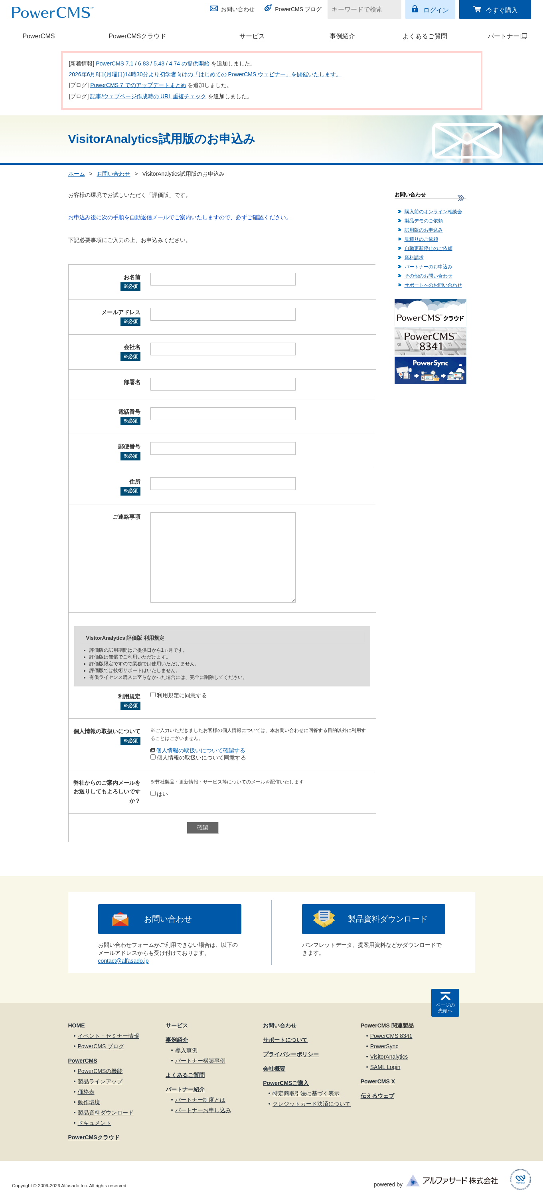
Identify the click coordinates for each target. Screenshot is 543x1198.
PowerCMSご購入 (286, 1083)
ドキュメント (94, 1123)
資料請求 (414, 257)
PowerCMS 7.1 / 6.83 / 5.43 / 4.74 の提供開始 (152, 63)
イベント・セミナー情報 (108, 1036)
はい (159, 794)
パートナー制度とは (200, 1100)
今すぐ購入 (502, 10)
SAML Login (385, 1067)
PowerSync (384, 1046)
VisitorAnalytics (389, 1056)
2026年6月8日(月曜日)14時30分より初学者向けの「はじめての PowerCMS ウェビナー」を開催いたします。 (205, 74)
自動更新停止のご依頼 (428, 248)
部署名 (132, 382)
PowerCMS (39, 36)
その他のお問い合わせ (428, 276)
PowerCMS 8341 (391, 1036)
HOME (76, 1025)
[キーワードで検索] (359, 9)
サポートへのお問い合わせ (433, 285)
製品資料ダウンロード (388, 918)
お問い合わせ (238, 9)
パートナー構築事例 (200, 1060)
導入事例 (186, 1050)
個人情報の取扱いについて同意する (198, 757)
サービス (252, 36)
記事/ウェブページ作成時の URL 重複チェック (148, 96)
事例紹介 (342, 36)
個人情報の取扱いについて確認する (200, 750)
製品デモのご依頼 (424, 221)
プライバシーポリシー (291, 1054)
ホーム (76, 174)
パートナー (499, 36)
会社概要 (274, 1068)
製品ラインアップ (100, 1081)
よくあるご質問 (425, 36)
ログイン (436, 10)
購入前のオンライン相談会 (433, 211)
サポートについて (285, 1040)
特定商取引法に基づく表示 (306, 1093)
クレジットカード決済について (311, 1104)
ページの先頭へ (445, 1008)
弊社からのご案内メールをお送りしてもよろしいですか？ (106, 791)
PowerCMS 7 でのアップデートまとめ (138, 85)
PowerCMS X (378, 1081)
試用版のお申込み (424, 230)
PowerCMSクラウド (137, 36)
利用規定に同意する (178, 695)
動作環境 (89, 1102)
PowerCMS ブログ (298, 9)
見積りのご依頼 (421, 239)
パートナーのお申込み (428, 267)
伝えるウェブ (377, 1096)
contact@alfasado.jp (123, 961)
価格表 (86, 1092)
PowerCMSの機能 (100, 1071)
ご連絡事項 (126, 517)
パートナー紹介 (185, 1089)
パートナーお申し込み (203, 1110)
